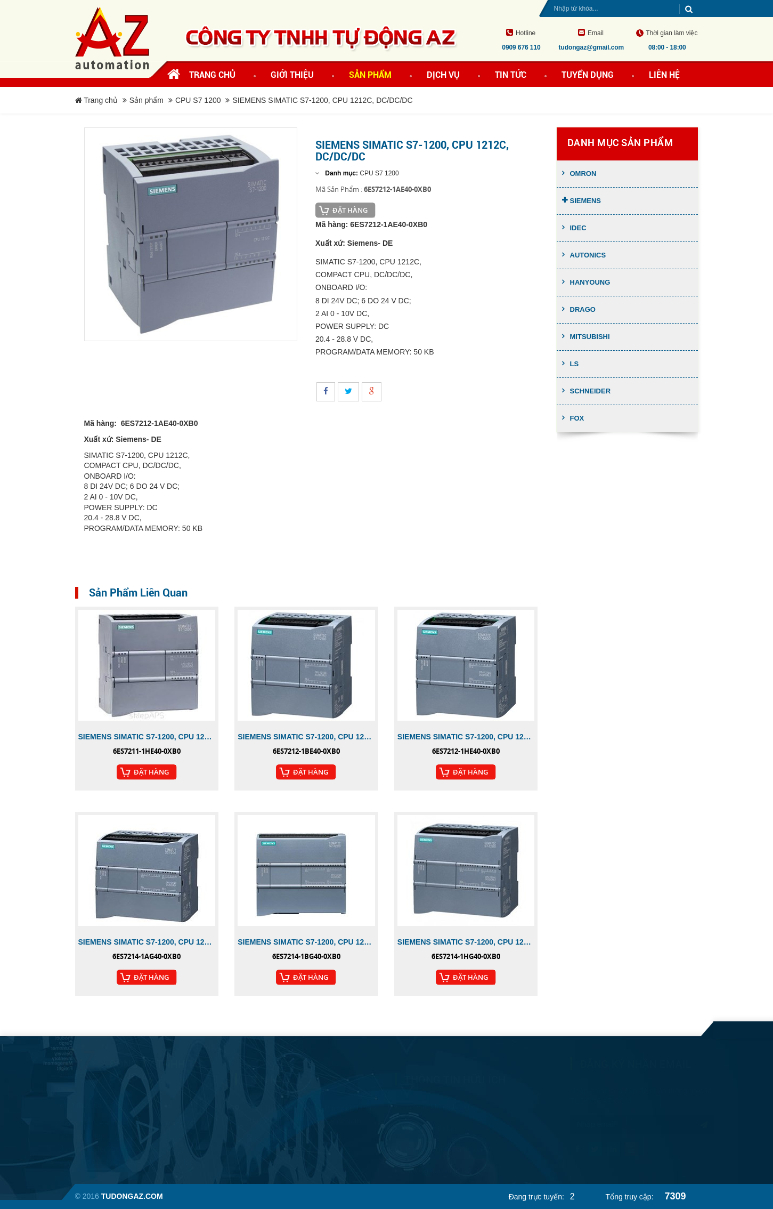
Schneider (590, 391)
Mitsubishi (590, 337)
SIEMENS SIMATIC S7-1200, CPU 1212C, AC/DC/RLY (306, 736)
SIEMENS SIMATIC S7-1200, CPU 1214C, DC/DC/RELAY (466, 942)
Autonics (588, 255)
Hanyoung (590, 282)
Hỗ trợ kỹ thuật (430, 1121)
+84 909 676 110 (276, 1132)
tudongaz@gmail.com (284, 1151)
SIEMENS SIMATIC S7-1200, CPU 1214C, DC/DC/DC (147, 942)
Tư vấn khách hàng (437, 1099)
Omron (583, 174)
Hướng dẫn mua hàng (441, 1163)
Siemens (585, 201)
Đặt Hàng (350, 210)
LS (574, 364)
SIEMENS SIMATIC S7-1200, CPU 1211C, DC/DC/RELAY (147, 736)
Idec (578, 228)
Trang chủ (212, 75)
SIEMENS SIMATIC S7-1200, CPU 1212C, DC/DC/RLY (466, 736)
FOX (577, 418)
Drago (583, 309)
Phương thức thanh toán (445, 1142)
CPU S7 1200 (198, 100)
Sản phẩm (146, 100)
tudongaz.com (593, 1101)
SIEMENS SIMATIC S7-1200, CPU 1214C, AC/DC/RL (306, 942)
